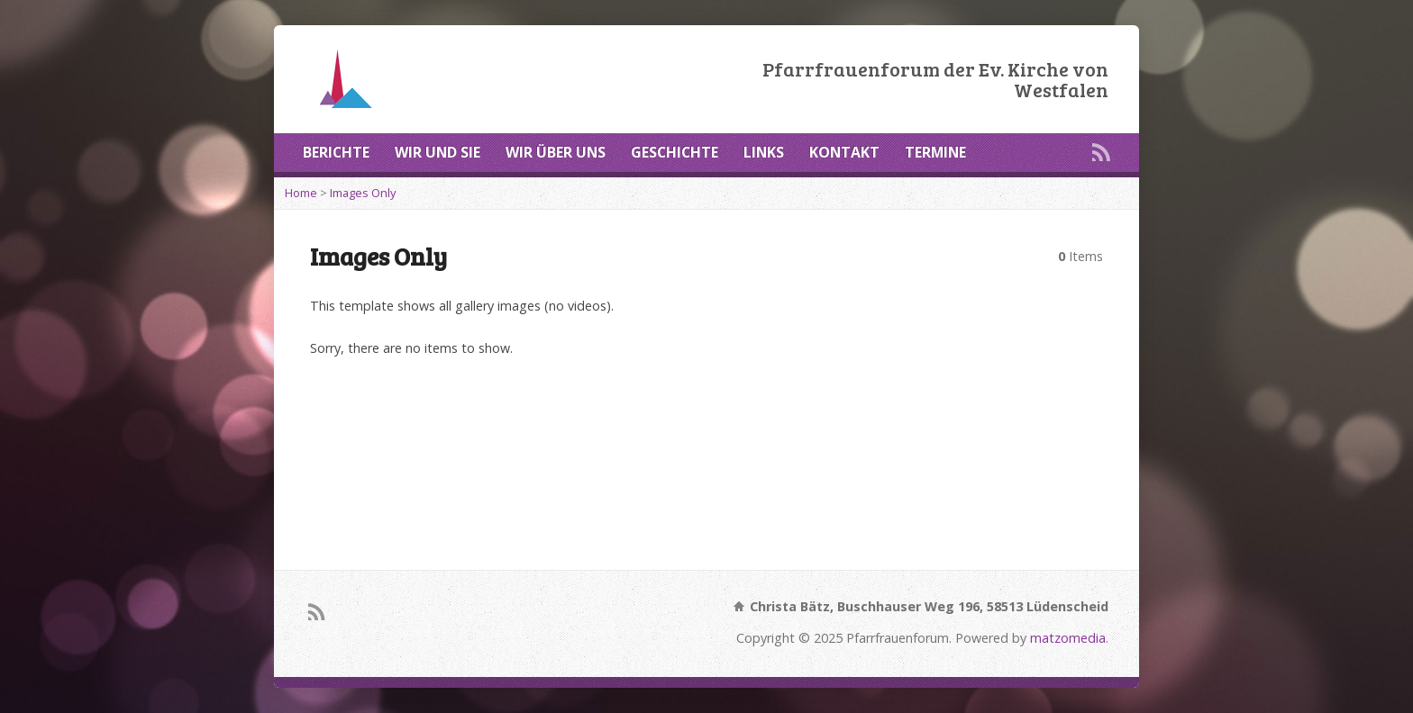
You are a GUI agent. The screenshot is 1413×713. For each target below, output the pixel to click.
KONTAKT (844, 152)
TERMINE (935, 152)
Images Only (363, 193)
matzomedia (1068, 637)
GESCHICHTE (674, 152)
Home (301, 193)
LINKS (763, 152)
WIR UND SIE (437, 152)
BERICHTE (336, 152)
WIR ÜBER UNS (556, 152)
